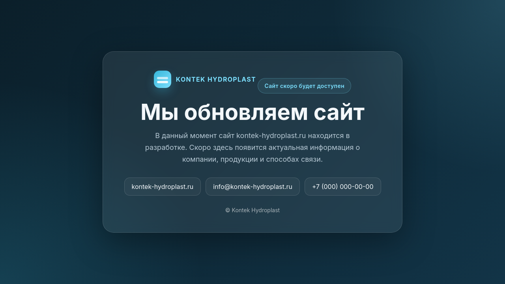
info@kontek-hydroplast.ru (252, 187)
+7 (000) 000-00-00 (343, 187)
